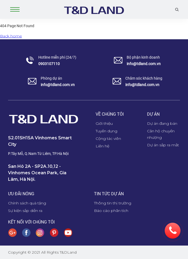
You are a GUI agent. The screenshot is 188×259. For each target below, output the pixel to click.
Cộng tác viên (108, 138)
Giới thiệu (104, 123)
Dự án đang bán (162, 123)
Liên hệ (102, 146)
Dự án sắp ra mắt (163, 145)
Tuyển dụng (106, 131)
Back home (11, 36)
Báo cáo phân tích (111, 210)
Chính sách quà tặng (27, 203)
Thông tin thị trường (112, 203)
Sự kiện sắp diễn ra (25, 210)
